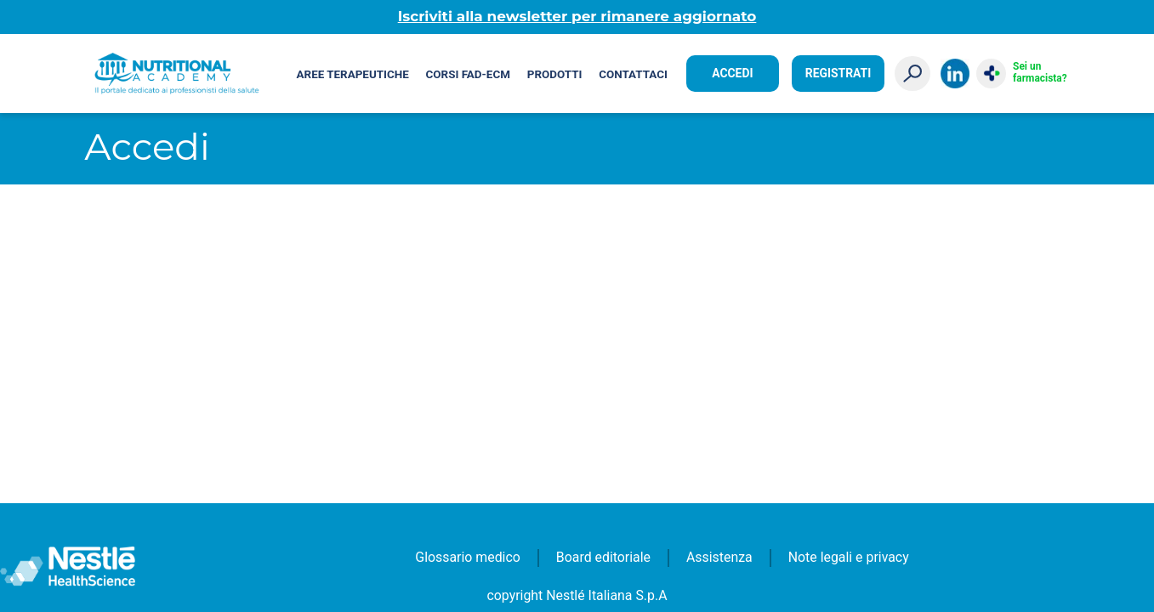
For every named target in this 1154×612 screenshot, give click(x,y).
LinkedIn (955, 73)
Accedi (732, 73)
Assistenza (719, 557)
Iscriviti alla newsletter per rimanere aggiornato (577, 16)
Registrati (838, 73)
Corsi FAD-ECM (468, 74)
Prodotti (555, 74)
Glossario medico (467, 557)
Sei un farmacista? (1039, 72)
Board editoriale (603, 557)
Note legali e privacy (848, 557)
